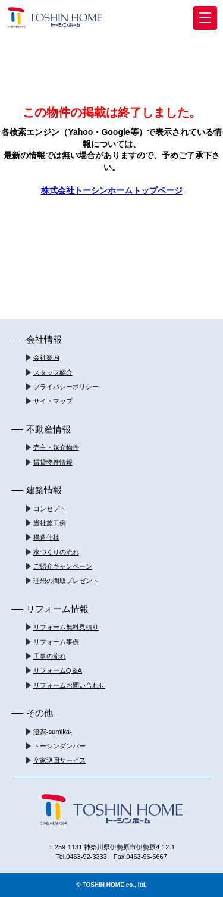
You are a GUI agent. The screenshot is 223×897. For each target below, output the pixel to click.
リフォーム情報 (57, 609)
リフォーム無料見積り (66, 627)
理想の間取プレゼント (66, 580)
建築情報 (44, 490)
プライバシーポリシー (66, 386)
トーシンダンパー (59, 745)
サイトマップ (53, 400)
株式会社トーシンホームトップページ (112, 190)
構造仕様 (46, 537)
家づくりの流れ (56, 552)
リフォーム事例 (56, 641)
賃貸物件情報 (53, 462)
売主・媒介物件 (56, 447)
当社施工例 (49, 522)
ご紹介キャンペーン (62, 566)
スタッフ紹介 (53, 372)
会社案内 (46, 357)
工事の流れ (49, 656)
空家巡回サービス (59, 760)
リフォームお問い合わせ (69, 685)
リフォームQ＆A (57, 670)
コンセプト (49, 508)
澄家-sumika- (52, 731)
